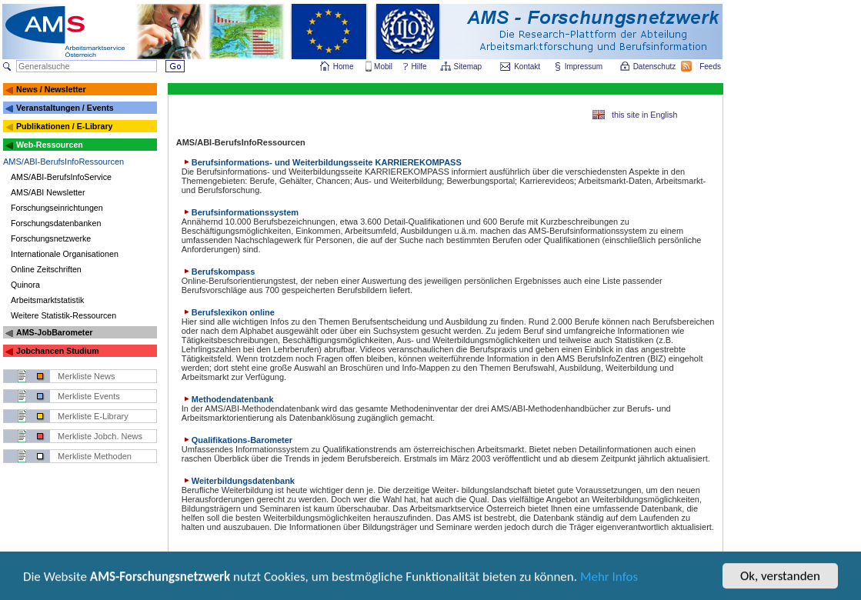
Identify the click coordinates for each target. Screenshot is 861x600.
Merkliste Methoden (95, 456)
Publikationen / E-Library (64, 126)
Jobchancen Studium (57, 350)
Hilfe (419, 66)
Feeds (711, 66)
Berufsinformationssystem (240, 212)
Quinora (25, 284)
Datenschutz (655, 66)
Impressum (584, 66)
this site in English (644, 114)
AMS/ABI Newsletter (48, 192)
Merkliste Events (89, 396)
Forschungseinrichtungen (57, 207)
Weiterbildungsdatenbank (238, 480)
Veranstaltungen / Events (65, 107)
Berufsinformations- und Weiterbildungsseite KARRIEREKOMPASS (322, 162)
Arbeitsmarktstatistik (47, 300)
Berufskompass (218, 271)
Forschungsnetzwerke (51, 238)
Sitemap (469, 66)
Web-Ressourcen (49, 144)
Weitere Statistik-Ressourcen (63, 315)
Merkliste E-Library (93, 416)
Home (343, 66)
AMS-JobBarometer (54, 332)
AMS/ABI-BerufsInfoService (61, 177)
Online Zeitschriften (46, 269)
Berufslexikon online (228, 312)
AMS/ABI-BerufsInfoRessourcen (63, 161)
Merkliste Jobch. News (100, 436)
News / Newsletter (51, 89)
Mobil (383, 66)
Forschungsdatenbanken (56, 223)
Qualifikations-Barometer (237, 440)
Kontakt (527, 66)
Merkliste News (86, 376)
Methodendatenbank (228, 399)
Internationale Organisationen (64, 253)
